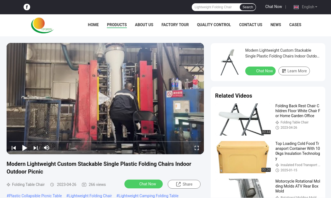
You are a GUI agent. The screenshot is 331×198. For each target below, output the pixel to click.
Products (117, 25)
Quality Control (214, 25)
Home (93, 25)
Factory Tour (175, 25)
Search (247, 7)
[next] (35, 148)
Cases (295, 25)
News (275, 25)
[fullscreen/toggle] (196, 148)
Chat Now (273, 6)
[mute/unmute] (46, 148)
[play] (105, 99)
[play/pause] (24, 148)
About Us (144, 25)
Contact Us (250, 25)
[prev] (13, 148)
